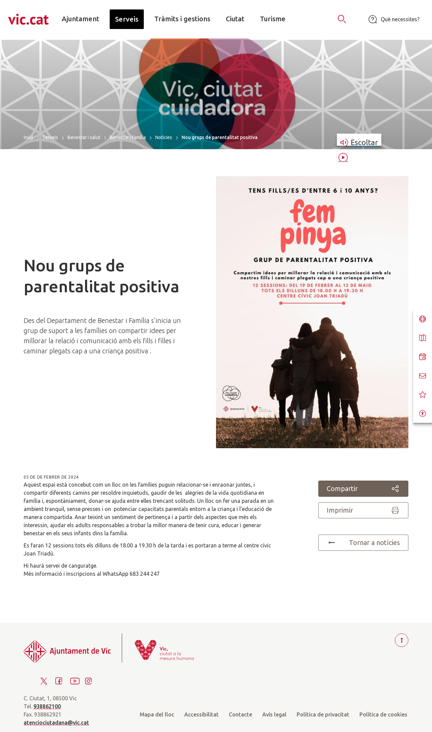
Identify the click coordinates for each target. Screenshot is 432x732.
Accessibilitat (201, 714)
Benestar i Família (128, 137)
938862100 (47, 706)
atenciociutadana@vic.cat (56, 723)
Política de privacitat (323, 714)
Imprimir (363, 510)
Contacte (240, 714)
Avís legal (274, 714)
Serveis (50, 137)
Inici (28, 137)
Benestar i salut (84, 137)
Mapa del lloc (157, 714)
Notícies (163, 137)
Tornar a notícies (363, 543)
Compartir (363, 489)
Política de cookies (383, 714)
